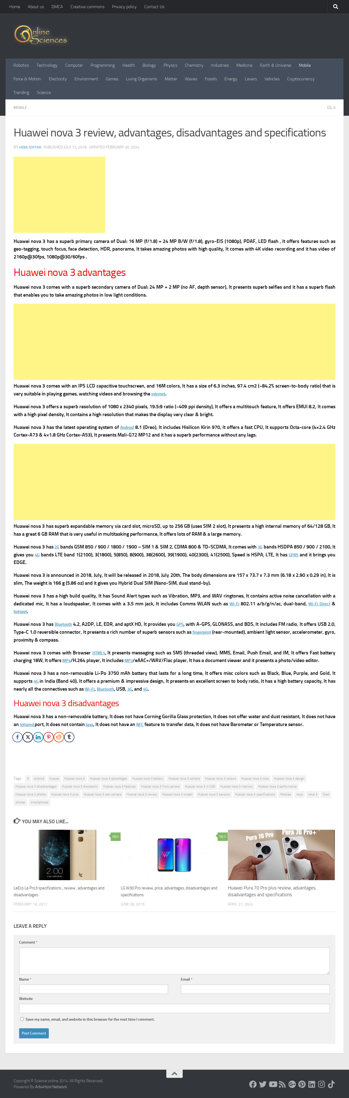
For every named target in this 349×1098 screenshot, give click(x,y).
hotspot (22, 611)
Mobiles (285, 794)
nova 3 (312, 794)
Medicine (244, 65)
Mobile (305, 65)
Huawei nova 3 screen (177, 794)
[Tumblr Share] (69, 737)
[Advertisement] (59, 194)
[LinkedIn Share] (38, 737)
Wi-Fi (231, 603)
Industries (220, 65)
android (39, 778)
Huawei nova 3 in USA (200, 786)
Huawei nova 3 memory (236, 786)
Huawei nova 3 (74, 778)
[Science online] (253, 1084)
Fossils (211, 78)
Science (44, 92)
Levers (251, 78)
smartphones (40, 802)
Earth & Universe (275, 65)
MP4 (67, 660)
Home (14, 6)
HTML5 (99, 652)
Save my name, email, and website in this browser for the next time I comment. (90, 1019)
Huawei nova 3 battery (147, 778)
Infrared (29, 724)
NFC (145, 724)
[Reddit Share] (59, 737)
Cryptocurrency (301, 78)
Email (186, 979)
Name (25, 979)
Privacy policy (124, 6)
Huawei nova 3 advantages (108, 778)
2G (58, 547)
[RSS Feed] (282, 1084)
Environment (86, 78)
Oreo (326, 794)
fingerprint (212, 632)
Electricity (58, 78)
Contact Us (154, 6)
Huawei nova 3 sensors (214, 794)
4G (42, 554)
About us (36, 6)
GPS (186, 624)
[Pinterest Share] (48, 737)
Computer (74, 65)
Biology (149, 65)
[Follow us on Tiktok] (331, 1084)
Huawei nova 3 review (142, 794)
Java (93, 724)
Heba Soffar (30, 147)
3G (263, 547)
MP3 (131, 660)
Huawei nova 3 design (289, 778)
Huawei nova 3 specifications (255, 794)
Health (128, 65)
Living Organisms (141, 78)
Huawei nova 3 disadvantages (36, 786)
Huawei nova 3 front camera (160, 786)
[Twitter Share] (28, 737)
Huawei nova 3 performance (277, 786)
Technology (47, 65)
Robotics (21, 65)
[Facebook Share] (17, 737)
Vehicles (271, 78)
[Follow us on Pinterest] (302, 1084)
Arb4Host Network (51, 1086)
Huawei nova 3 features (119, 786)
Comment (28, 942)
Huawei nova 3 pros (65, 794)
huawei (54, 778)
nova (299, 794)
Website (26, 998)
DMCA (57, 6)
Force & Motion (27, 78)
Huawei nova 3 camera (184, 778)
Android (127, 427)
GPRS (301, 554)
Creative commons (87, 6)
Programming (103, 65)
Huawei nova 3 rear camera (102, 794)
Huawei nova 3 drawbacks (80, 786)
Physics (170, 65)
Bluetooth (65, 624)
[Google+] (292, 1084)
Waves (191, 78)
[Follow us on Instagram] (322, 1084)
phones (20, 802)
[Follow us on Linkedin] (312, 1084)
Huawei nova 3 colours (220, 778)
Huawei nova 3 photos (31, 794)
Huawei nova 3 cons (255, 778)
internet (159, 393)
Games (112, 78)
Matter (171, 78)
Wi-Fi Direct (317, 603)
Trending (21, 92)
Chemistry (194, 65)
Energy (230, 78)
